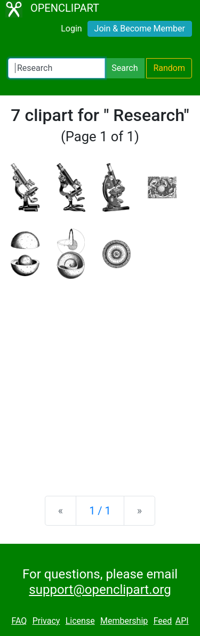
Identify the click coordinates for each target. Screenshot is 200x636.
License (80, 621)
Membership (124, 621)
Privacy (46, 621)
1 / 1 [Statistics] (100, 510)
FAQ (19, 621)
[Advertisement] (100, 379)
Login (71, 28)
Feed (163, 621)
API (182, 621)
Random (169, 68)
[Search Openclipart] (56, 68)
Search (124, 68)
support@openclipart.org (100, 589)
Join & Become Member (139, 28)
